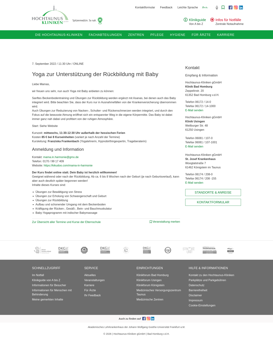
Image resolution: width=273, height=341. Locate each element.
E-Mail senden (194, 110)
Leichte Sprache (188, 7)
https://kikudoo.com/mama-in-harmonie (68, 165)
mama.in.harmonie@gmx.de (61, 157)
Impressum (196, 300)
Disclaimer (195, 295)
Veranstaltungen (94, 280)
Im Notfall (38, 275)
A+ (205, 7)
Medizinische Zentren (149, 299)
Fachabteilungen (105, 35)
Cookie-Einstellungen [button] (202, 305)
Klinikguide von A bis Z (46, 280)
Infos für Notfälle (228, 20)
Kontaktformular (145, 7)
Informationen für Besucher (49, 285)
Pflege (157, 35)
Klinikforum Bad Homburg (152, 275)
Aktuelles (90, 275)
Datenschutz (196, 285)
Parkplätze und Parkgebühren (207, 280)
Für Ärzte (201, 35)
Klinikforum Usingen (149, 280)
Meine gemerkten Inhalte (47, 299)
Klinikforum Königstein (150, 285)
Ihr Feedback (92, 295)
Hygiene (177, 35)
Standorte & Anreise (213, 192)
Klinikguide (197, 20)
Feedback (166, 7)
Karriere (226, 35)
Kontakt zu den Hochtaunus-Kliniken (211, 275)
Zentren (136, 35)
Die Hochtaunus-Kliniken (59, 35)
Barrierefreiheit (198, 290)
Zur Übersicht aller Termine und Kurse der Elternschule (66, 222)
